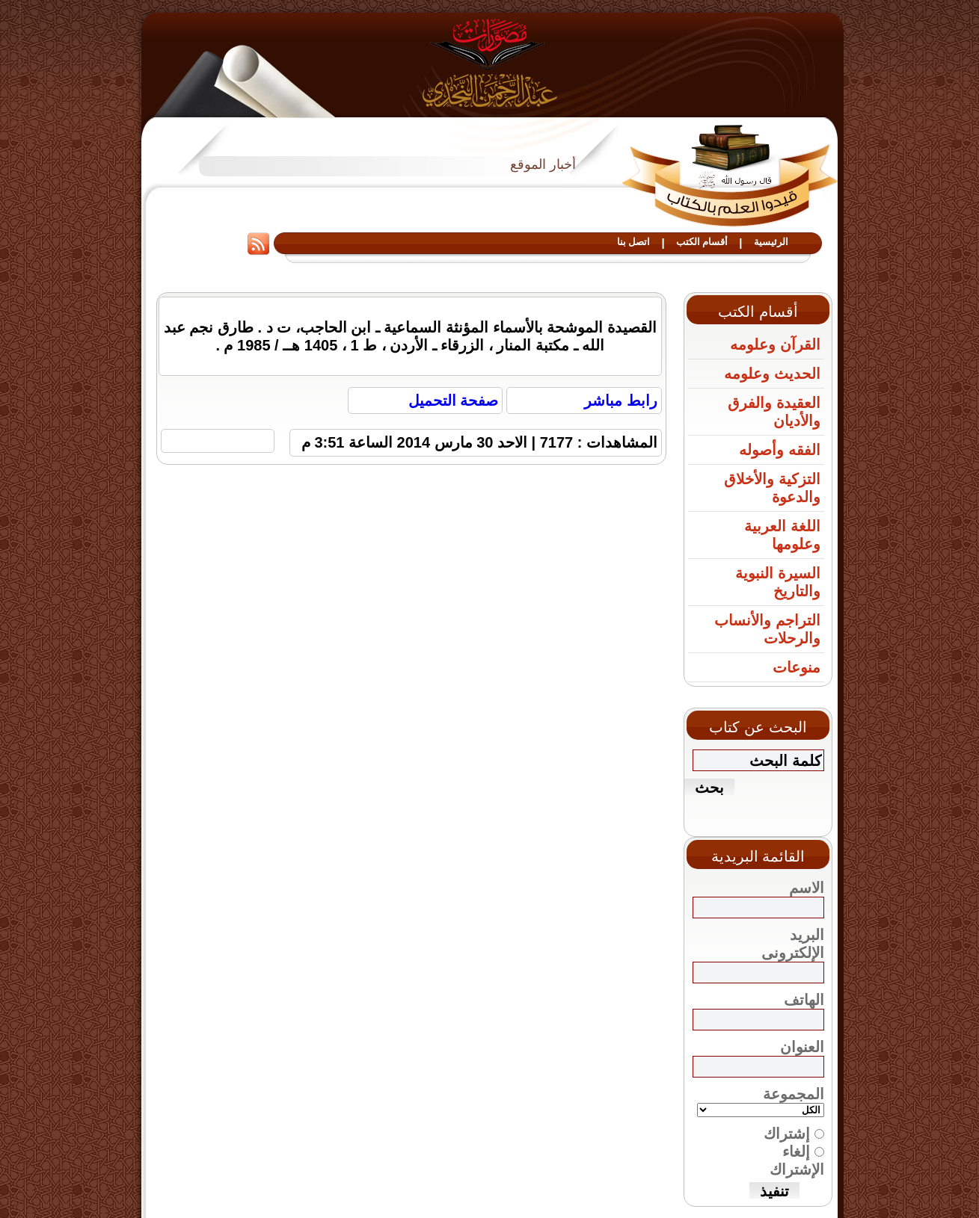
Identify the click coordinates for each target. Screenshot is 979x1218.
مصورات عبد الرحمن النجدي (489, 62)
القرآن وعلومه (775, 344)
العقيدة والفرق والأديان (774, 412)
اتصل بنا (634, 241)
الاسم (806, 888)
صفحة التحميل (453, 400)
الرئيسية (771, 241)
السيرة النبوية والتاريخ (777, 582)
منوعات (796, 667)
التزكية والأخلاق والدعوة (772, 488)
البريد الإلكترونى (792, 944)
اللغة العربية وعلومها (782, 535)
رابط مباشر (620, 400)
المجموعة (793, 1094)
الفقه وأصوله (779, 450)
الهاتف (804, 1000)
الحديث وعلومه (772, 373)
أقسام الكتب (702, 241)
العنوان (802, 1047)
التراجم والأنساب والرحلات (767, 629)
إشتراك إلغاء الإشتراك (786, 1162)
